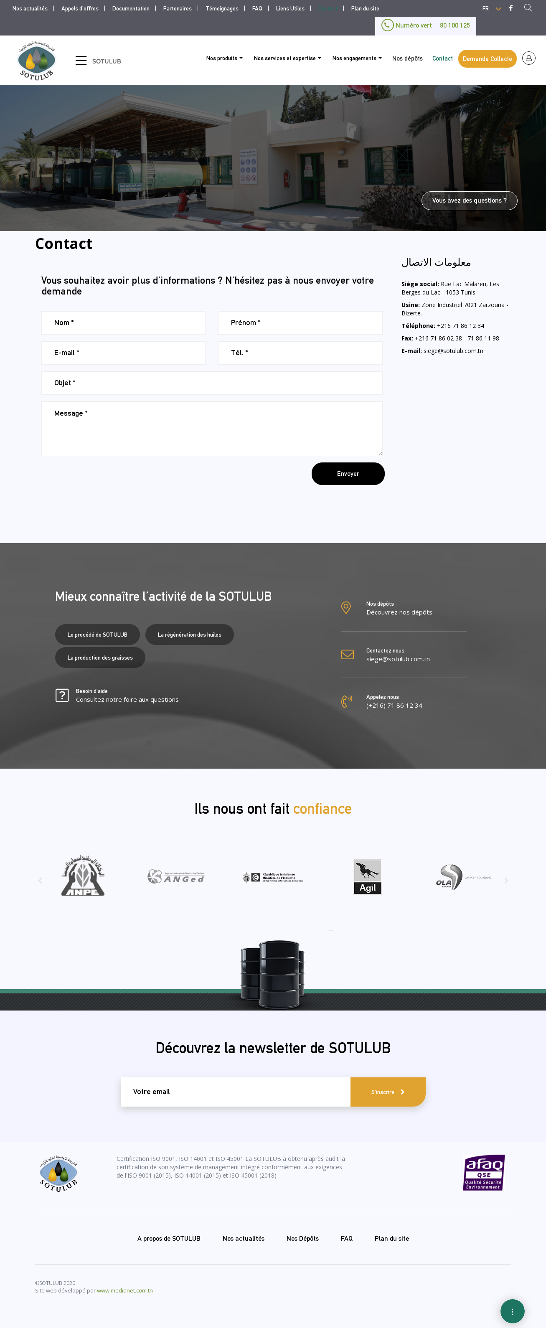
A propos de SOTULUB (169, 1238)
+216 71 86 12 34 (460, 326)
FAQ (257, 8)
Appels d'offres (80, 8)
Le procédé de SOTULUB (97, 634)
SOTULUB (106, 61)
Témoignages (222, 8)
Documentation (131, 8)
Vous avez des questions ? (469, 200)
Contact (328, 8)
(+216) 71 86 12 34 (394, 705)
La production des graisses (100, 657)
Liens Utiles (290, 8)
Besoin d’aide (127, 696)
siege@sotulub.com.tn (453, 351)
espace (529, 58)
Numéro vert (425, 25)
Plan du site (365, 8)
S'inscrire (382, 1092)
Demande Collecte (487, 58)
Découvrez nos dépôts (399, 612)
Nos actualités (30, 8)
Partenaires (177, 8)
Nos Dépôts (303, 1238)
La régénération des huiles (189, 634)
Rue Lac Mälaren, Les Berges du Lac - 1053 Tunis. (450, 288)
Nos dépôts (407, 58)
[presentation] (104, 478)
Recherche (530, 9)
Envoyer (348, 473)
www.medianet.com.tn (125, 1290)
